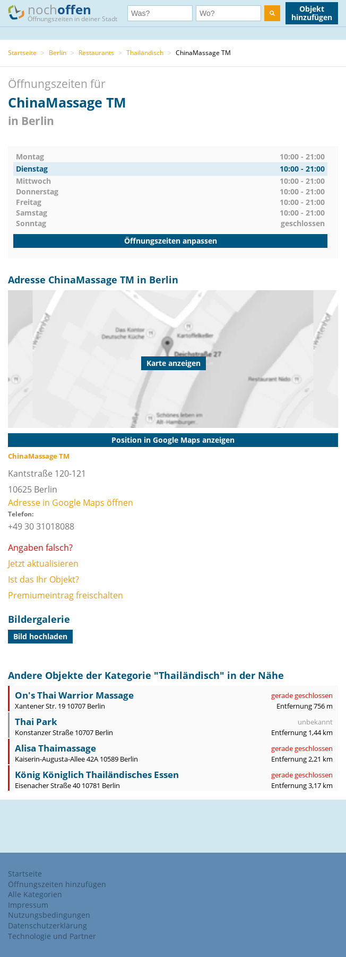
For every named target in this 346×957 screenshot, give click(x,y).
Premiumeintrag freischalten (65, 595)
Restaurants (96, 52)
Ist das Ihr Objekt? (43, 579)
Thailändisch (144, 52)
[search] (272, 13)
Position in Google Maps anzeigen (173, 440)
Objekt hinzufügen (311, 13)
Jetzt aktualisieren (43, 563)
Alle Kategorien (35, 894)
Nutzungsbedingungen (49, 915)
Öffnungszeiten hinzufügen (57, 884)
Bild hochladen (40, 636)
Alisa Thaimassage (55, 748)
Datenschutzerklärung (47, 925)
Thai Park (36, 721)
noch (67, 12)
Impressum (28, 905)
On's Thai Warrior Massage (74, 695)
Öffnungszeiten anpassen (170, 241)
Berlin (57, 52)
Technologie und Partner (52, 936)
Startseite (22, 52)
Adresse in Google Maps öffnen (70, 502)
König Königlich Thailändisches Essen (97, 774)
